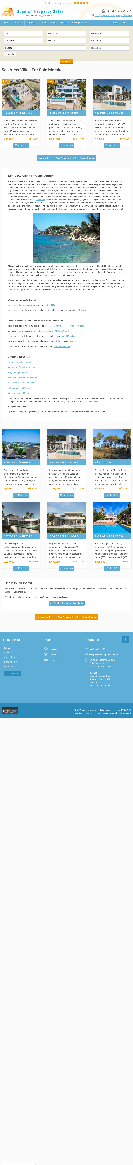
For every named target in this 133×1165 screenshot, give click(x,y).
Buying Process (79, 22)
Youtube (53, 660)
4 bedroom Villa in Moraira (18, 113)
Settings (26, 1157)
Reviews (64, 22)
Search (67, 61)
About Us (51, 305)
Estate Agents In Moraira (19, 388)
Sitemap (8, 652)
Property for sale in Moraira (20, 362)
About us (18, 22)
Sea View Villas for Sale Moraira (22, 378)
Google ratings (58, 3)
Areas (44, 22)
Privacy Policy (10, 662)
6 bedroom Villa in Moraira (64, 535)
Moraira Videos (58, 326)
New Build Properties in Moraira (22, 383)
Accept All (12, 1157)
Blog (53, 22)
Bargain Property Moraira (19, 372)
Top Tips (31, 22)
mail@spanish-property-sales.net (113, 15)
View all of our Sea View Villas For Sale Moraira (66, 158)
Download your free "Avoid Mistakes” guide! (51, 331)
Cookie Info (9, 657)
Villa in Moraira (103, 462)
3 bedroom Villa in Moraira (109, 535)
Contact (125, 22)
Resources (9, 666)
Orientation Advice (62, 346)
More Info (21, 145)
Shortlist (113, 22)
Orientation (40, 199)
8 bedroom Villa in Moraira (18, 462)
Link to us (13, 673)
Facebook (54, 649)
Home (6, 22)
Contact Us (93, 401)
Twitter (53, 655)
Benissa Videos (77, 326)
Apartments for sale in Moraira (22, 367)
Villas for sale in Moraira (19, 393)
